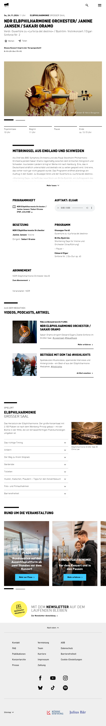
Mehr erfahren (84, 345)
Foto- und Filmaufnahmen (16, 486)
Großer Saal (47, 15)
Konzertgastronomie (75, 559)
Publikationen (18, 654)
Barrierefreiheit (11, 494)
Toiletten (8, 472)
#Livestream (58, 338)
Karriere (42, 654)
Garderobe (9, 464)
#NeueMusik (71, 338)
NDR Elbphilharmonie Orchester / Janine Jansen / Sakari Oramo (31, 209)
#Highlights (56, 367)
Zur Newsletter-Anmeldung (43, 616)
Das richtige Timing (13, 443)
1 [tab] (8, 119)
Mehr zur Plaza (25, 577)
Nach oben (51, 628)
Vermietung (43, 643)
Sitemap (7, 712)
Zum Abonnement (20, 280)
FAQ (14, 648)
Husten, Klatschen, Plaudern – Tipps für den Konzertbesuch (32, 479)
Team (40, 648)
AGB (63, 643)
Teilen (24, 41)
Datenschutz (67, 648)
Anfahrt (7, 450)
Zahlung (42, 665)
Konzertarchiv (19, 660)
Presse (15, 665)
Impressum (43, 660)
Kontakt (16, 643)
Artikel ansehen (84, 373)
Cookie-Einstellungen (71, 660)
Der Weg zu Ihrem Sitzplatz (17, 457)
